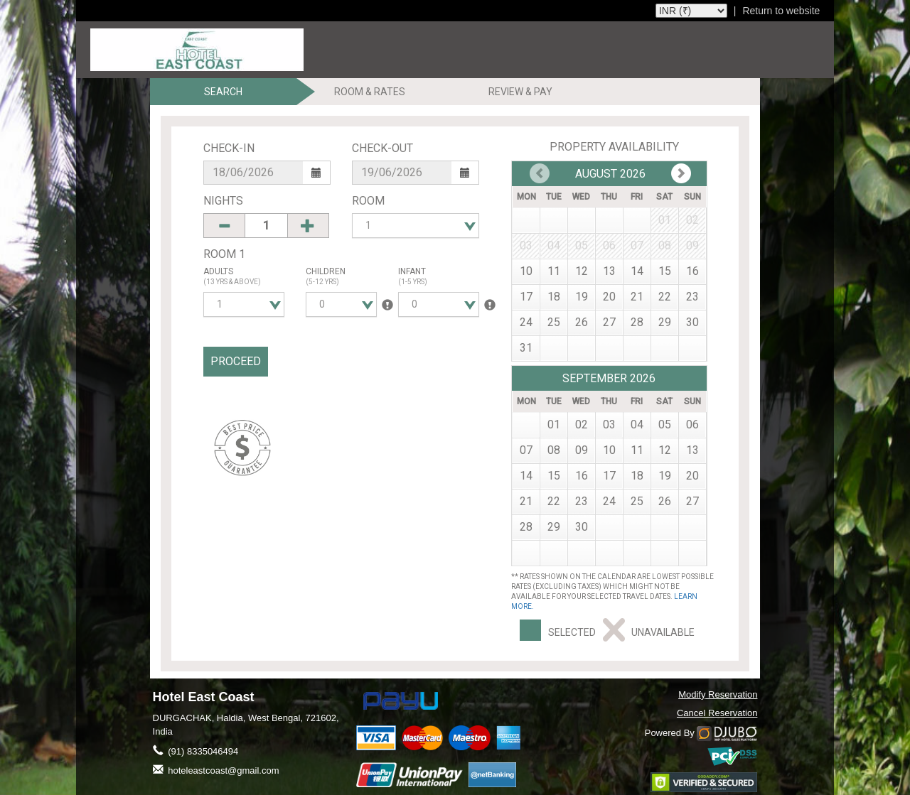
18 (553, 296)
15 (664, 271)
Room (368, 200)
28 (637, 322)
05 (664, 424)
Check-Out (382, 148)
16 (692, 271)
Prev (681, 173)
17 (526, 296)
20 (609, 296)
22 (664, 296)
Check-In (229, 148)
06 (692, 424)
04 (637, 424)
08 (553, 450)
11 (553, 271)
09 (581, 450)
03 (609, 424)
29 (664, 322)
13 (609, 271)
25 (553, 322)
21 (637, 296)
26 (581, 322)
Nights (223, 200)
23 (692, 296)
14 (637, 271)
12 (581, 271)
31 (526, 348)
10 (526, 271)
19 (581, 296)
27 (609, 322)
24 (526, 322)
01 (553, 424)
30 (692, 322)
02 (581, 424)
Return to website (781, 10)
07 (526, 450)
